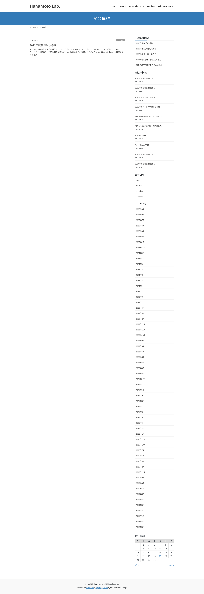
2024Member (140, 135)
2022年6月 (140, 351)
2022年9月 (140, 340)
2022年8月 (140, 346)
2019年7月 (140, 488)
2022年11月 (141, 329)
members (140, 191)
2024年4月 (140, 269)
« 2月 (137, 565)
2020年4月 (140, 461)
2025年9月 (140, 214)
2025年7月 (140, 220)
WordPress (90, 587)
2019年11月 (141, 472)
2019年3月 (140, 505)
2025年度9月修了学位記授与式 (148, 59)
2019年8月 (140, 483)
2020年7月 (140, 450)
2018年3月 (140, 527)
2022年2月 (140, 373)
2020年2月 (140, 466)
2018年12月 (141, 516)
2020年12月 (141, 439)
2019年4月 (140, 499)
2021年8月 (140, 401)
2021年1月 (140, 433)
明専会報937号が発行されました (148, 126)
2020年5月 (140, 455)
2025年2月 (140, 236)
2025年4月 (140, 225)
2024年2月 (140, 280)
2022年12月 (141, 324)
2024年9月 (140, 253)
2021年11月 (141, 384)
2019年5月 (140, 494)
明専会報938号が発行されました (149, 65)
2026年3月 (140, 209)
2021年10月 (141, 390)
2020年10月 (141, 444)
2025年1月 (140, 242)
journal (120, 40)
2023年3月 (140, 313)
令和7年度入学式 (142, 145)
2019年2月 (140, 510)
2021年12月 (141, 379)
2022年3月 (140, 368)
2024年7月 (140, 258)
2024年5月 (140, 264)
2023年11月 (141, 291)
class (138, 180)
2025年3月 (140, 231)
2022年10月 (141, 335)
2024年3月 (140, 275)
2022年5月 (140, 357)
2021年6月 (140, 412)
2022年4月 (140, 362)
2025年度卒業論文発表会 (146, 48)
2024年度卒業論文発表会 (145, 164)
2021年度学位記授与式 (43, 45)
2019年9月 (140, 477)
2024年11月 (141, 247)
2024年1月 (140, 286)
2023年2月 (140, 318)
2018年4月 (140, 521)
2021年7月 (140, 406)
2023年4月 (140, 308)
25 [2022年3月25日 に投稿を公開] (160, 556)
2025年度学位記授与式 (145, 43)
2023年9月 (140, 297)
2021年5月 (140, 417)
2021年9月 (140, 395)
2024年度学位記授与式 (144, 154)
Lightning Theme (101, 587)
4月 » (172, 565)
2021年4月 (140, 423)
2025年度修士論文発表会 (146, 54)
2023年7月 (140, 302)
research (139, 196)
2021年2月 (140, 428)
